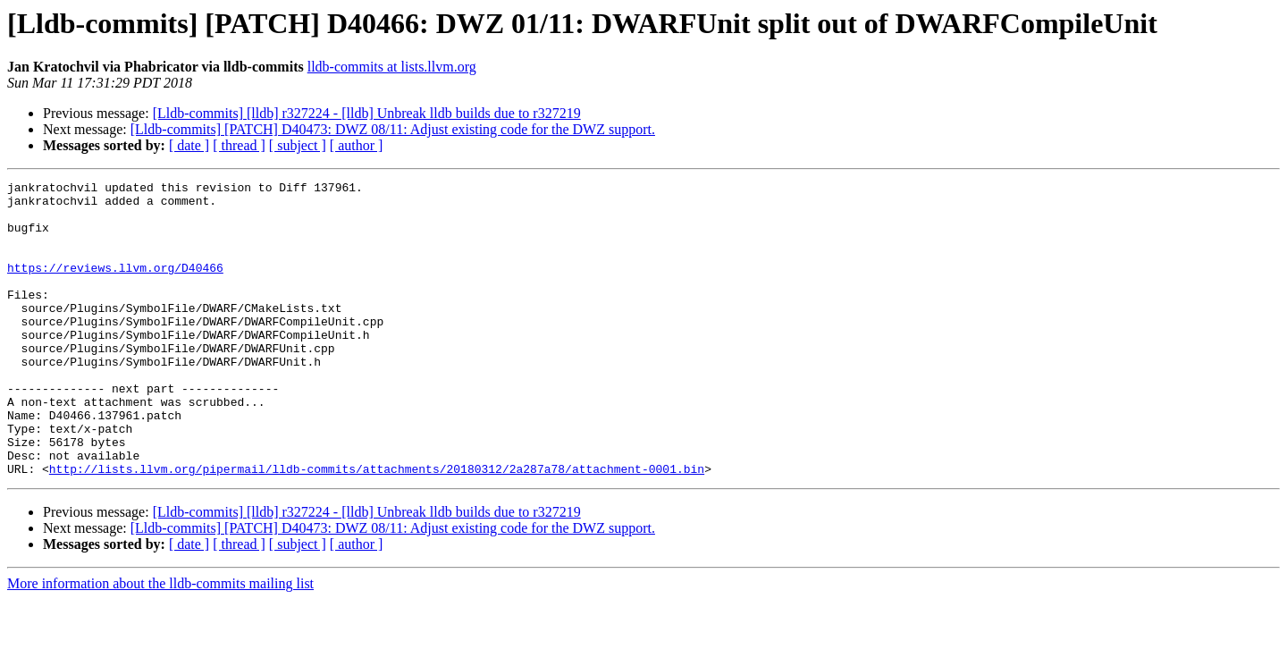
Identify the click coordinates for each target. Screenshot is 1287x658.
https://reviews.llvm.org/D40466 (115, 286)
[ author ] (356, 145)
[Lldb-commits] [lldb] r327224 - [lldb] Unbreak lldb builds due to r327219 (367, 113)
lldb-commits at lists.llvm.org (391, 66)
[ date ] (189, 145)
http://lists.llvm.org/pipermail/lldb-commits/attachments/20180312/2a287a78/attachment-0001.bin (376, 527)
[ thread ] (239, 145)
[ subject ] (297, 145)
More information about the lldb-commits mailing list (160, 642)
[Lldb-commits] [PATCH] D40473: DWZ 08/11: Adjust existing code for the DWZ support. (392, 129)
